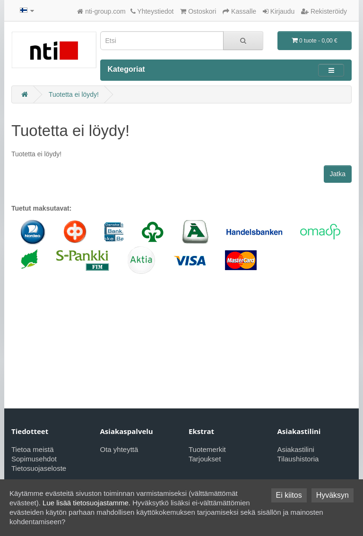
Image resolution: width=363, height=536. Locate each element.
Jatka (338, 174)
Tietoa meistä (32, 449)
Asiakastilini (295, 449)
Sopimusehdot (34, 459)
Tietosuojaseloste (38, 468)
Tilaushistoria (298, 459)
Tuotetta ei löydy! (74, 94)
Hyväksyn (332, 495)
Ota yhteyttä (119, 449)
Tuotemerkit (207, 449)
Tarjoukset (205, 459)
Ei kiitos (289, 495)
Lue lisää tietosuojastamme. (86, 503)
